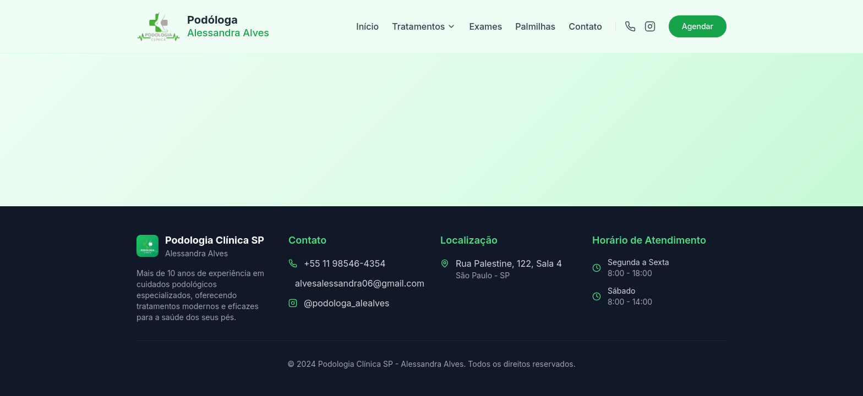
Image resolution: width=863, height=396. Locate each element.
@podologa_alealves (347, 303)
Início (367, 26)
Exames (485, 26)
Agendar (697, 26)
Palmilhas (535, 26)
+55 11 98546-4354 (345, 263)
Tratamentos (424, 26)
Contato (585, 26)
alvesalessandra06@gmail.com (359, 283)
